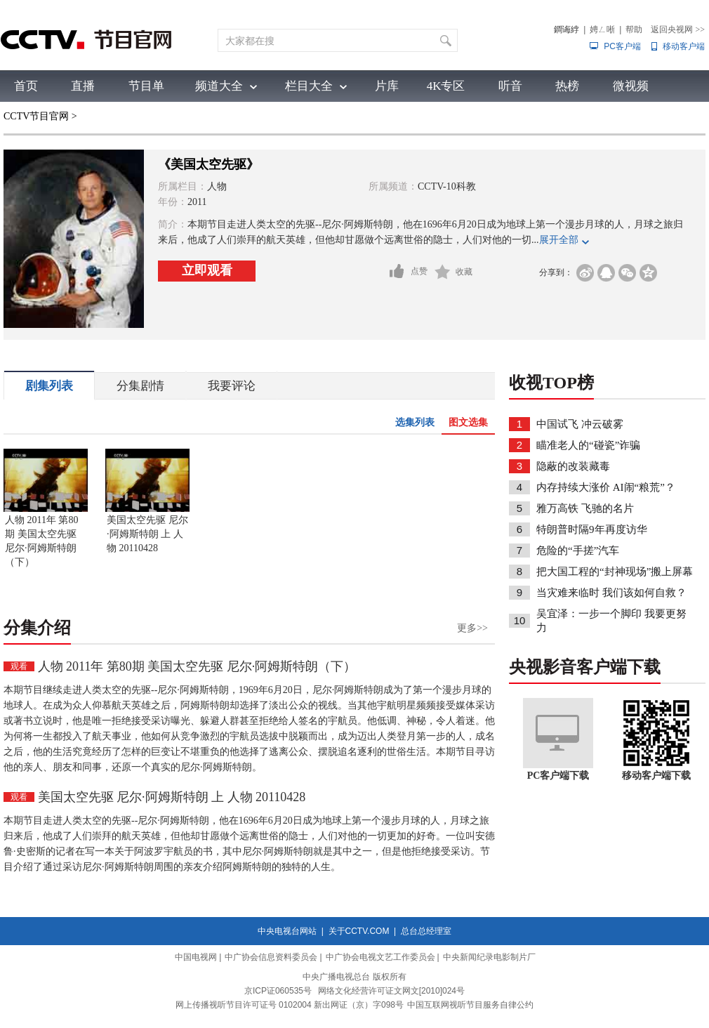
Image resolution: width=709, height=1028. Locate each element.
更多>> (472, 628)
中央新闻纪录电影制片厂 (489, 957)
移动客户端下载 (656, 775)
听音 (510, 86)
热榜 (567, 86)
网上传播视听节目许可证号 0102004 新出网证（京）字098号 (289, 1005)
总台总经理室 (426, 931)
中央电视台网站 (287, 931)
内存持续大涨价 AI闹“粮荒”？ (605, 487)
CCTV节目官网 (36, 116)
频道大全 (219, 86)
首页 (26, 86)
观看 (19, 666)
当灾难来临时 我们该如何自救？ (611, 592)
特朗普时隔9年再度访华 (591, 529)
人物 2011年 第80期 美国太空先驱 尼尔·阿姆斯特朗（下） (41, 541)
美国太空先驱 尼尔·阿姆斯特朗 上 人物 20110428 (147, 534)
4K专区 (446, 86)
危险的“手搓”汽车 (577, 550)
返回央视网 (678, 29)
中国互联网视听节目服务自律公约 (470, 1005)
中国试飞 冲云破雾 (579, 424)
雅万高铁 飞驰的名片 (585, 508)
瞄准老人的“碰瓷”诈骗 (588, 445)
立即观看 (207, 270)
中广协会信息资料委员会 (271, 957)
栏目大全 (309, 86)
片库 (387, 86)
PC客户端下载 (558, 775)
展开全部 (558, 240)
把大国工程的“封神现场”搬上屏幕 (614, 571)
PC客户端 (622, 46)
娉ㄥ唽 (602, 29)
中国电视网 (196, 957)
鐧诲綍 (566, 29)
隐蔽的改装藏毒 (573, 466)
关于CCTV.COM (359, 931)
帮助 (633, 29)
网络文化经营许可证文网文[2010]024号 (391, 991)
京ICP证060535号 (278, 991)
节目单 (146, 86)
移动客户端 (684, 46)
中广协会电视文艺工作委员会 (380, 957)
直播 (83, 86)
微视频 (631, 86)
